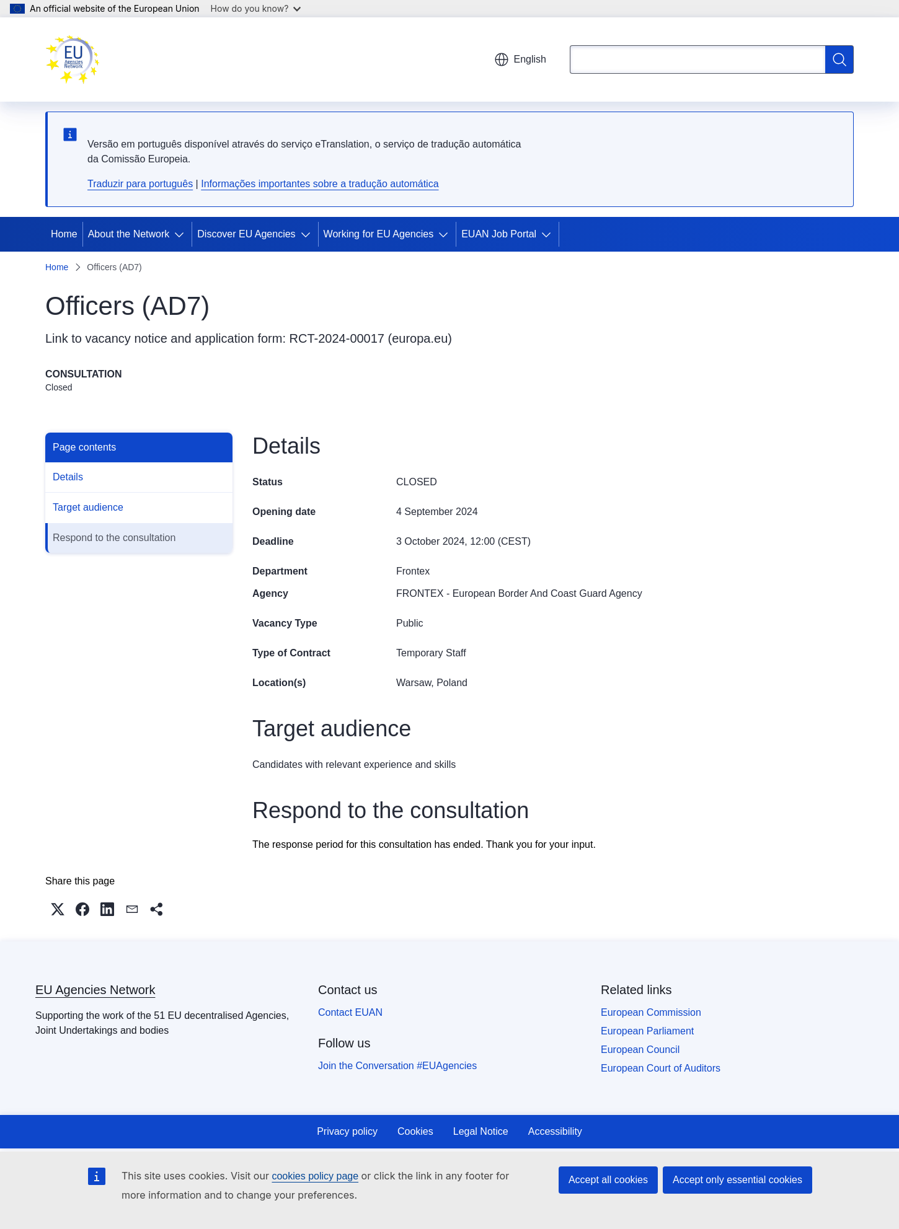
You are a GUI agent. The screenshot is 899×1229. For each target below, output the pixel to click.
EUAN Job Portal (498, 234)
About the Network (129, 234)
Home (64, 234)
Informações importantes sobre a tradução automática (319, 183)
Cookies (415, 1131)
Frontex (413, 571)
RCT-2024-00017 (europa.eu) (371, 338)
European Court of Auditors (660, 1068)
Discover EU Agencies (246, 234)
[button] (58, 909)
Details (68, 477)
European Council (640, 1049)
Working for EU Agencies (379, 234)
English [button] (520, 59)
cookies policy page (315, 1176)
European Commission (651, 1012)
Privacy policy (347, 1131)
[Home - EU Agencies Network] (72, 59)
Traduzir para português (140, 183)
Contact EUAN (350, 1012)
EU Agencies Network (95, 990)
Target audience (88, 507)
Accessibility (555, 1131)
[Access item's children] (182, 234)
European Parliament (647, 1031)
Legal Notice (480, 1131)
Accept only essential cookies (737, 1179)
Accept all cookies (608, 1179)
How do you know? (256, 8)
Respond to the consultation (114, 537)
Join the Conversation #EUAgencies (397, 1065)
